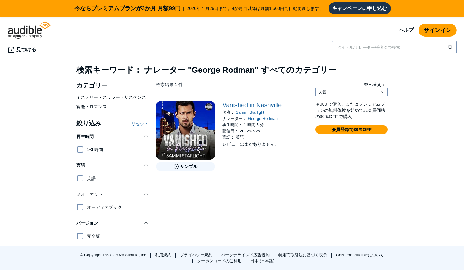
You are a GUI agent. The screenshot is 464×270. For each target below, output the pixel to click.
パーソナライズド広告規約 (246, 255)
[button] (112, 136)
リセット (140, 123)
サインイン (438, 30)
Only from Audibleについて (360, 255)
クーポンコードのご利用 (220, 261)
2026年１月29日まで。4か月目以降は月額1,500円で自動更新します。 (199, 8)
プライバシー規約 (197, 255)
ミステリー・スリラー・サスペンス (111, 97)
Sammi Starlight (250, 112)
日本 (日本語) (262, 261)
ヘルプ (406, 30)
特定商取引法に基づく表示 (303, 255)
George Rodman (263, 118)
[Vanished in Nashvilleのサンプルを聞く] (185, 166)
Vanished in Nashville (252, 105)
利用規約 (164, 255)
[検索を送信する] (451, 47)
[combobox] (394, 47)
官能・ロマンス (91, 106)
